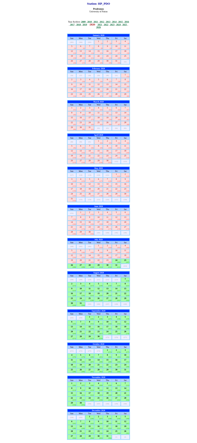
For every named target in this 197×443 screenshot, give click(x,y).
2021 (99, 24)
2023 (112, 24)
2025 (124, 24)
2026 (98, 27)
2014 (114, 22)
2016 (127, 22)
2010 (89, 22)
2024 (118, 24)
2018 (78, 24)
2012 (102, 22)
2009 (83, 22)
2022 (106, 24)
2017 (72, 24)
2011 (95, 22)
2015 (120, 22)
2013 (108, 22)
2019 (85, 24)
